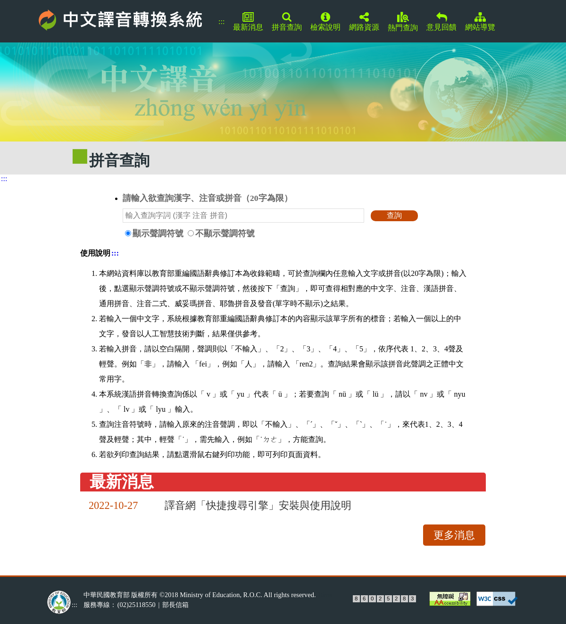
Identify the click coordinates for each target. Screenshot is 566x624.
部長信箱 (175, 604)
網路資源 (364, 22)
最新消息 (248, 22)
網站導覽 (480, 22)
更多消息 (454, 535)
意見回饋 (441, 22)
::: (221, 21)
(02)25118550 (136, 604)
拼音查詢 (287, 22)
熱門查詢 (403, 22)
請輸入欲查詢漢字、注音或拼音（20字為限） (207, 198)
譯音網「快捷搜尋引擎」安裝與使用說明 (258, 505)
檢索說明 (325, 22)
